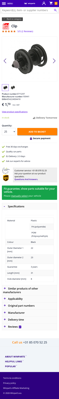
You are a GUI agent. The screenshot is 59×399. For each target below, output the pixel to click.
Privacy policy (9, 383)
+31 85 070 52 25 (39, 170)
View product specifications (15, 111)
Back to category (14, 19)
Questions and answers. (26, 179)
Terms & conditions (12, 378)
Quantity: (7, 125)
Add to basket (37, 131)
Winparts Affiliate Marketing (16, 388)
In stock (5, 117)
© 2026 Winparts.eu (12, 393)
